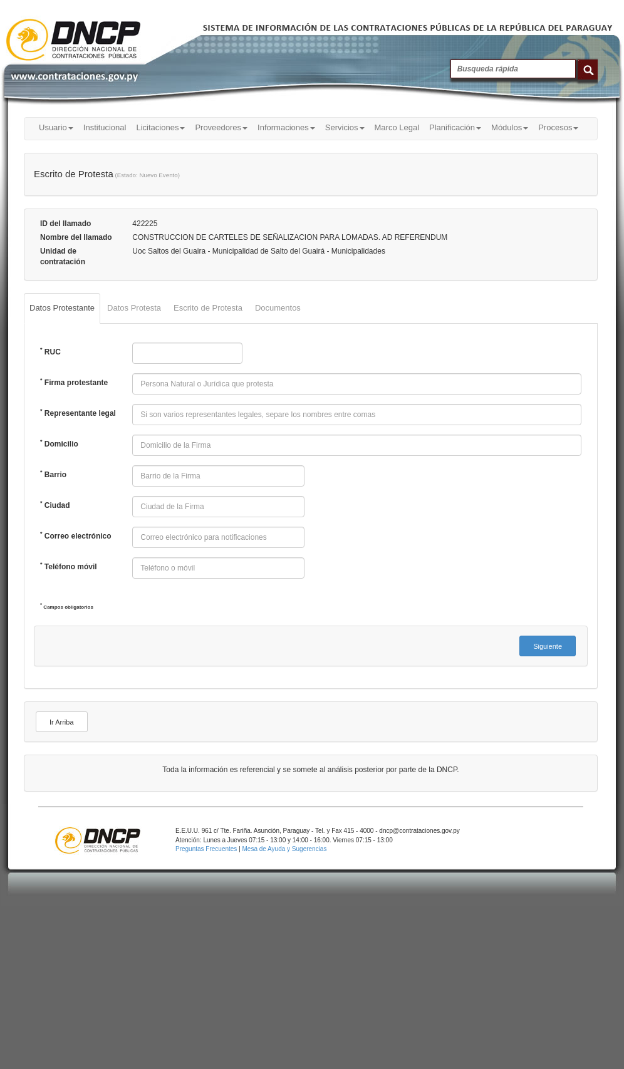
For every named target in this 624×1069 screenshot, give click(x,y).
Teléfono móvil (68, 566)
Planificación (455, 127)
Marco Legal (397, 127)
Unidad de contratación (62, 256)
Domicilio (59, 443)
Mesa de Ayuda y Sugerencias (284, 848)
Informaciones (286, 127)
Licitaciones (160, 127)
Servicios (345, 127)
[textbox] (187, 353)
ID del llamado (65, 223)
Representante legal (78, 413)
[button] (547, 646)
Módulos (509, 127)
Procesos (558, 127)
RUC (50, 351)
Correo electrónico (76, 535)
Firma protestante (74, 382)
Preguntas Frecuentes (207, 848)
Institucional (105, 127)
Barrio (53, 474)
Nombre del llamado (76, 237)
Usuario (56, 127)
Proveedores (221, 127)
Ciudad (55, 505)
